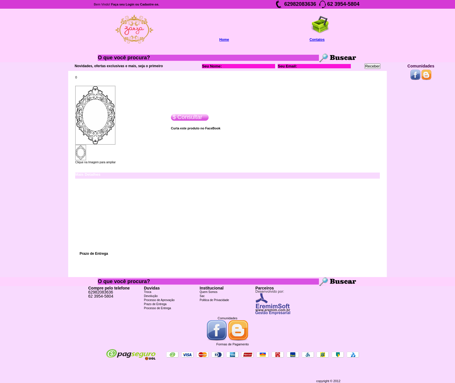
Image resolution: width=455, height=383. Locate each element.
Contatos (317, 40)
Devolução (151, 296)
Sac (202, 296)
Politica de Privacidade (214, 300)
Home (224, 40)
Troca (147, 292)
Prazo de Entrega (155, 304)
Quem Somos (208, 292)
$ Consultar (186, 117)
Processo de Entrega (157, 308)
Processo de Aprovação (159, 300)
